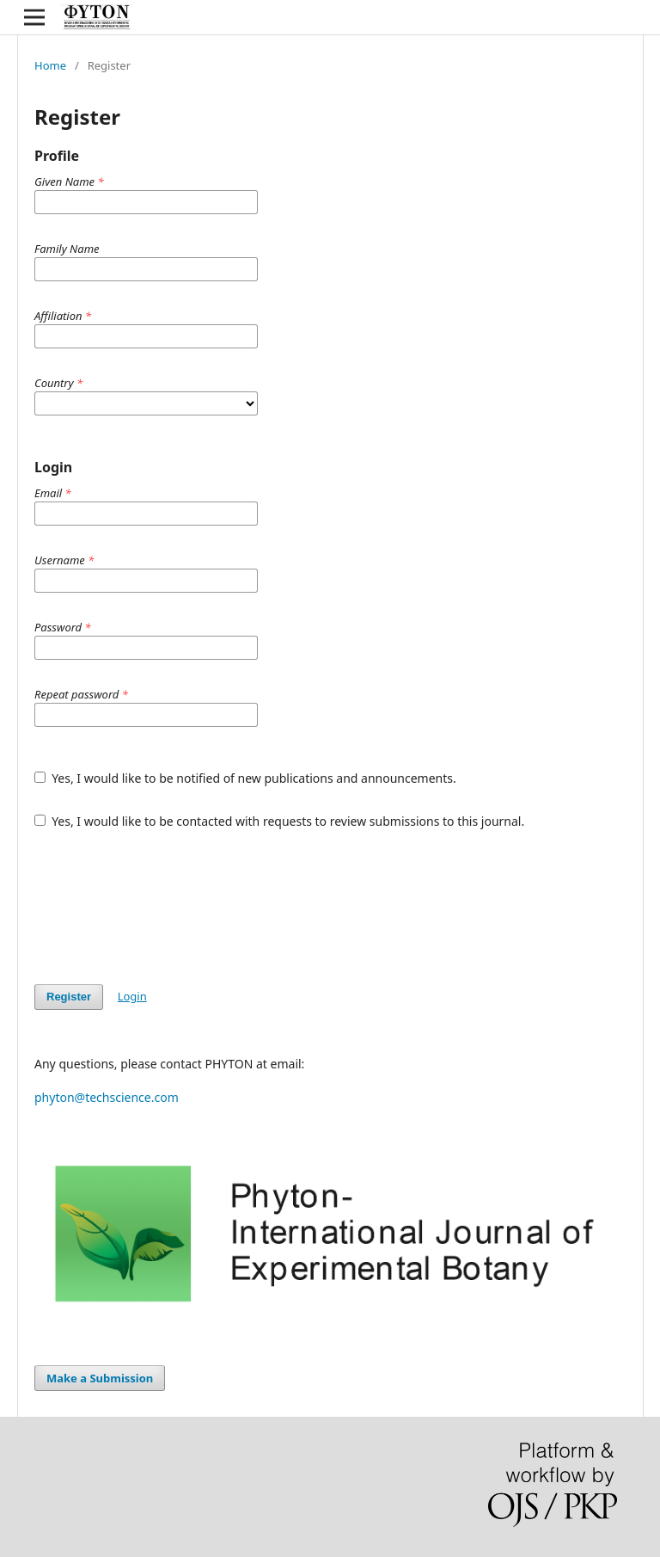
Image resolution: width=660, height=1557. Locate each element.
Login (132, 996)
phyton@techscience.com (106, 1097)
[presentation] (165, 906)
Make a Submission (99, 1378)
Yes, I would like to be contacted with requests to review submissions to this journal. (279, 821)
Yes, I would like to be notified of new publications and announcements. (245, 778)
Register (68, 996)
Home (50, 65)
